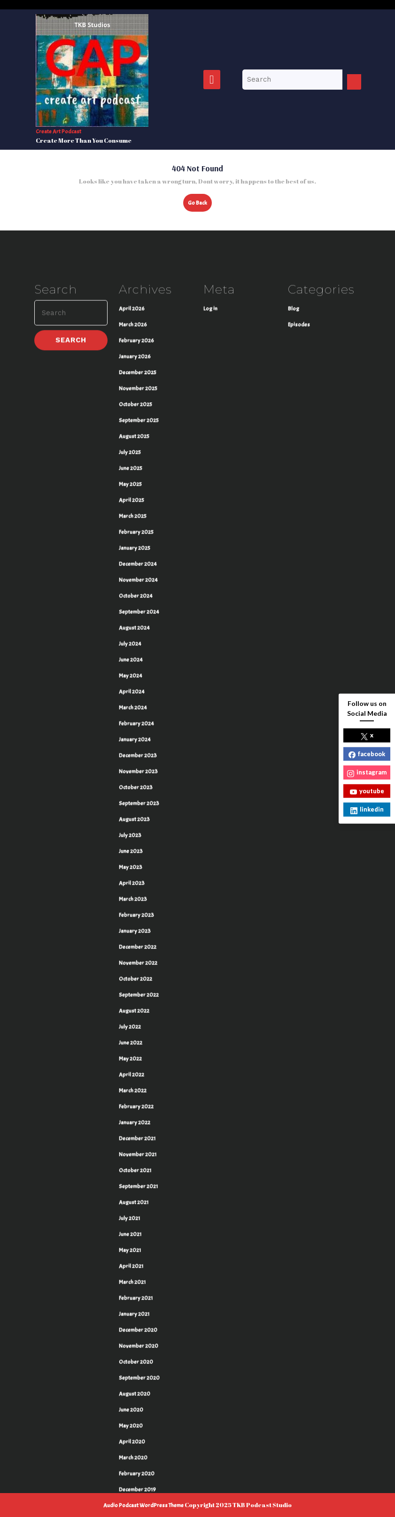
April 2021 (131, 1413)
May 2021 (130, 1397)
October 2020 (136, 1508)
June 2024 (131, 806)
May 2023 (130, 1014)
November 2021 (137, 1301)
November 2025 (138, 535)
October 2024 (136, 742)
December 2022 (137, 1093)
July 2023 (130, 982)
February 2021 (136, 1444)
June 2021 (130, 1381)
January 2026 (135, 503)
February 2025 (136, 678)
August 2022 (134, 1157)
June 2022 (130, 1189)
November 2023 (138, 918)
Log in (210, 455)
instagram (367, 772)
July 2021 (129, 1365)
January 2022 (134, 1269)
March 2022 (133, 1237)
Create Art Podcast (58, 131)
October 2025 (135, 551)
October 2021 (135, 1317)
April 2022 (131, 1221)
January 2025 (134, 694)
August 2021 (133, 1349)
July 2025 (130, 599)
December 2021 (137, 1285)
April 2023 (132, 1030)
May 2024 (130, 822)
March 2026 (133, 471)
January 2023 (135, 1077)
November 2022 (138, 1109)
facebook (367, 754)
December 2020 (138, 1476)
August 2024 (134, 774)
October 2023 (136, 934)
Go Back (200, 205)
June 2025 (130, 615)
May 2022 (130, 1205)
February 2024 (136, 870)
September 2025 (139, 567)
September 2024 (139, 758)
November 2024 (138, 726)
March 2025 (133, 663)
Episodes (299, 471)
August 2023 (134, 966)
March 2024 (133, 854)
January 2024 (135, 886)
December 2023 (138, 902)
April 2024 (132, 838)
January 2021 (134, 1460)
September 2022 (139, 1141)
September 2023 (139, 950)
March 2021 (132, 1429)
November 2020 (138, 1492)
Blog (293, 455)
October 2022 (135, 1125)
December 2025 (137, 519)
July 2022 (130, 1173)
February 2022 (136, 1253)
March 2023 (133, 1046)
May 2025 (130, 631)
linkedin (367, 809)
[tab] (211, 79)
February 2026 (136, 487)
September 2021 (138, 1333)
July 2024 (130, 790)
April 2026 (132, 455)
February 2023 (136, 1061)
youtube (367, 791)
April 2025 (131, 647)
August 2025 (134, 583)
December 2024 (138, 710)
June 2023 (131, 998)
